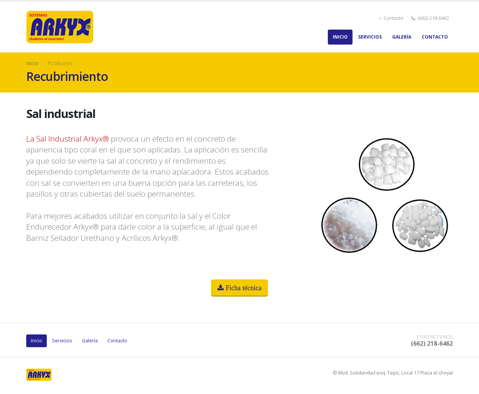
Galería (401, 37)
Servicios (370, 37)
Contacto (391, 18)
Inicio (340, 37)
